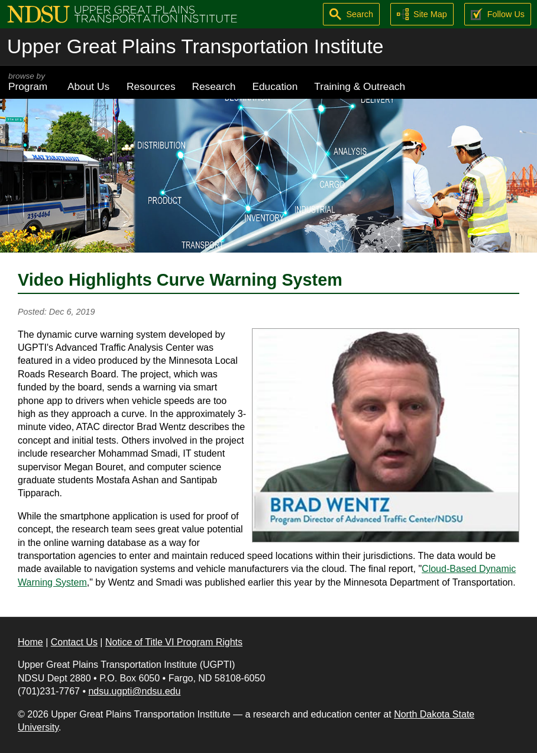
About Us (88, 86)
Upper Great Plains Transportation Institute (195, 46)
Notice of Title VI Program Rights (173, 642)
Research (214, 86)
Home (30, 642)
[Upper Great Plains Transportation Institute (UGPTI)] (122, 13)
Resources (151, 86)
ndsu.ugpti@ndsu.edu (134, 691)
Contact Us (74, 642)
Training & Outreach (359, 86)
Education (274, 86)
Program (29, 82)
